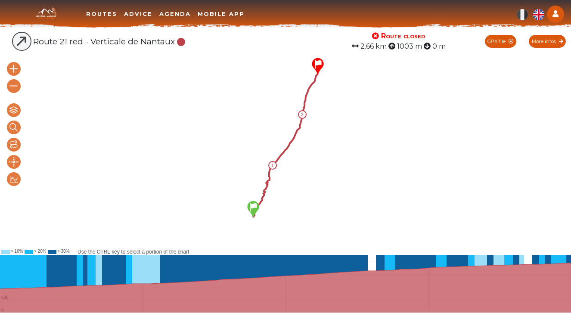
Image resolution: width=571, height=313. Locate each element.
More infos (547, 41)
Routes (101, 13)
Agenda (175, 13)
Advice (138, 13)
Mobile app (221, 13)
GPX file (500, 41)
